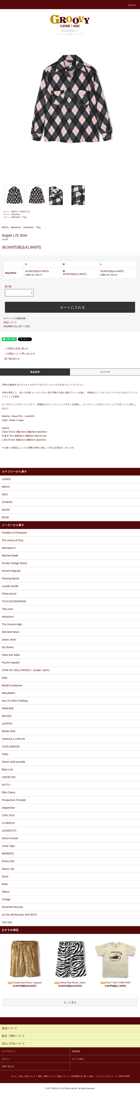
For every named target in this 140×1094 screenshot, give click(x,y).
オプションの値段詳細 (15, 318)
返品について (10, 322)
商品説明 (35, 372)
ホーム (6, 212)
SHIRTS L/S (25, 212)
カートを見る (78, 1059)
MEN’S (14, 212)
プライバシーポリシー (105, 1076)
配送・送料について (46, 1076)
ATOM (126, 1076)
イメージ (105, 372)
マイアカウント (9, 1051)
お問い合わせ (8, 1066)
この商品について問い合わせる (17, 353)
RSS (121, 1076)
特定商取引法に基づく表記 (17, 326)
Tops (25, 217)
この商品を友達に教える (14, 348)
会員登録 (76, 1051)
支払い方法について (27, 1076)
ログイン (6, 1059)
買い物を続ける (10, 358)
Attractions (16, 214)
